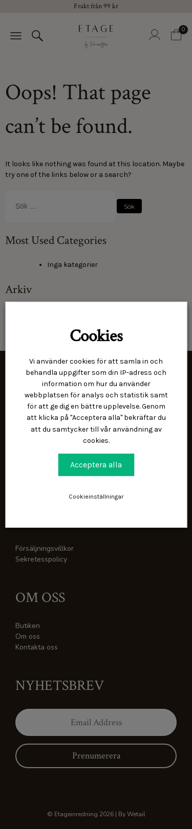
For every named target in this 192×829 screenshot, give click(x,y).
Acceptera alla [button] (96, 464)
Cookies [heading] (96, 336)
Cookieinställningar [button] (96, 496)
